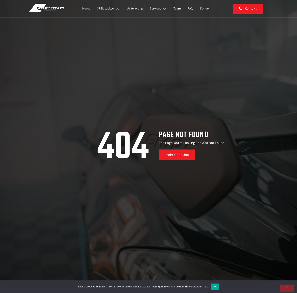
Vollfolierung (135, 9)
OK (215, 286)
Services (158, 9)
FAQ (190, 9)
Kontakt (206, 9)
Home (86, 9)
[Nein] (287, 288)
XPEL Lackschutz (108, 9)
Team (177, 9)
